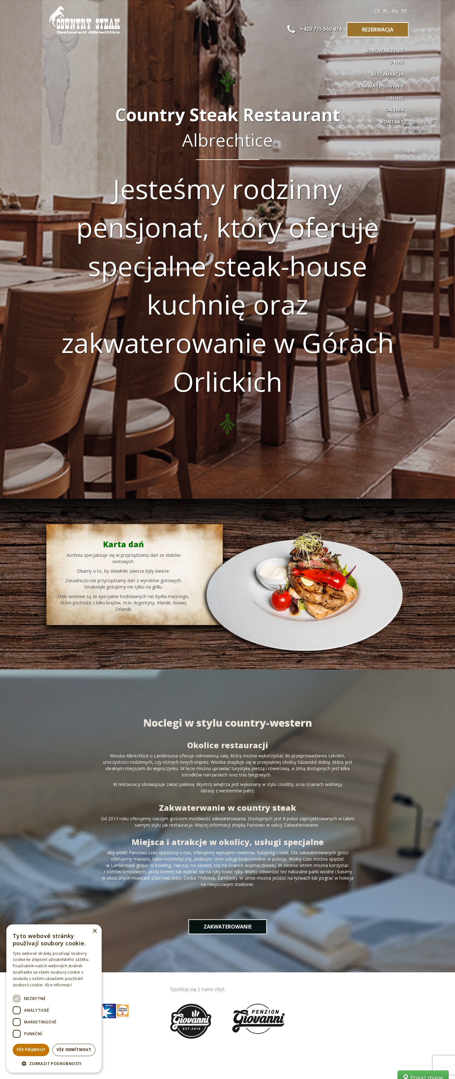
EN (395, 11)
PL (386, 11)
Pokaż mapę (423, 923)
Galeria (394, 109)
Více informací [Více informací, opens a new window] (58, 985)
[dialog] (54, 998)
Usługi (395, 98)
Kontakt (392, 121)
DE (404, 11)
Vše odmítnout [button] (74, 1049)
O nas (396, 62)
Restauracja (387, 74)
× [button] (94, 931)
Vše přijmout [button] (31, 1049)
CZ (377, 11)
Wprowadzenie (384, 50)
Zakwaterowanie (381, 86)
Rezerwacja (377, 29)
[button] (54, 1063)
